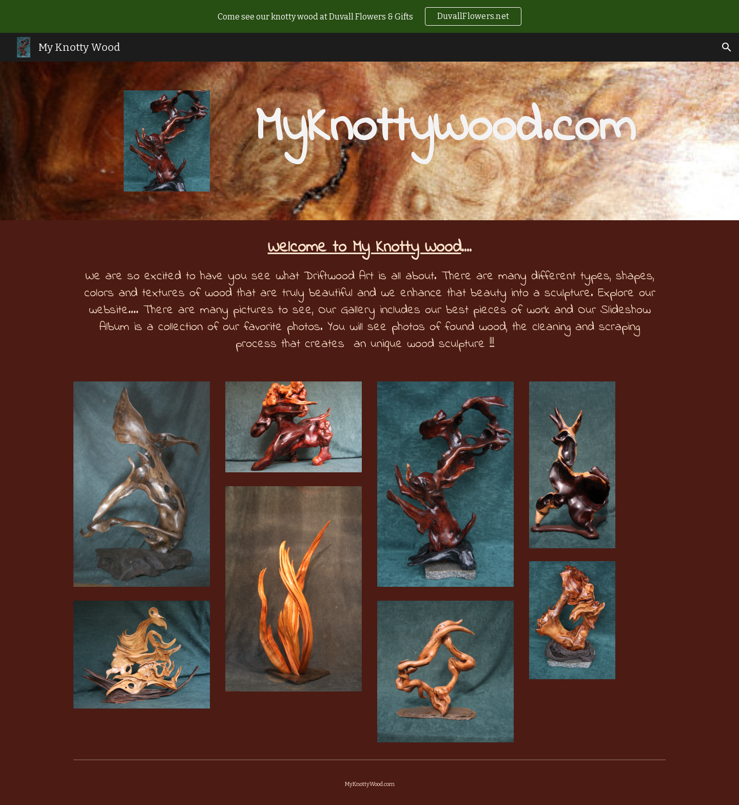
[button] (726, 47)
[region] (369, 16)
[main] (445, 128)
